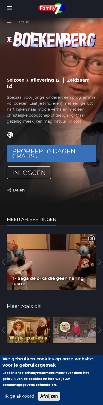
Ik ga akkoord (19, 397)
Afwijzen (49, 396)
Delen (19, 190)
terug (24, 22)
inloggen (29, 173)
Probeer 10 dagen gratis (43, 154)
